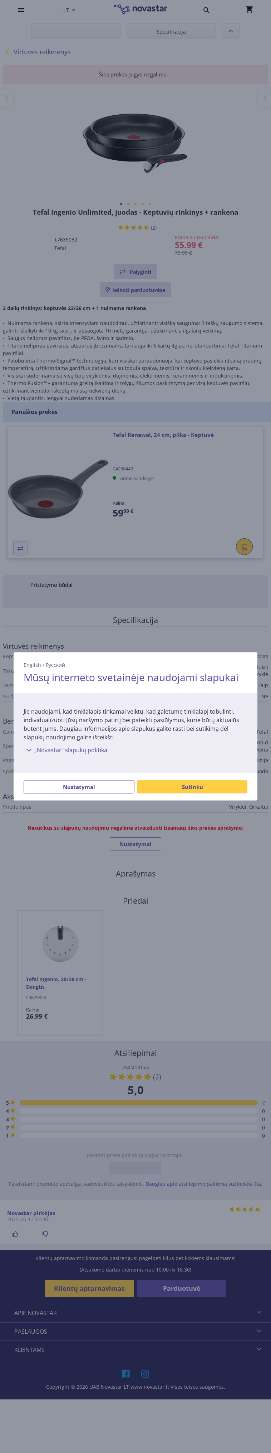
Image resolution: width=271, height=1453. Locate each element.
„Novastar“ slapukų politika (65, 750)
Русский (55, 664)
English (32, 664)
